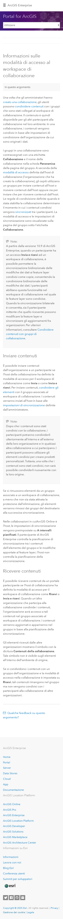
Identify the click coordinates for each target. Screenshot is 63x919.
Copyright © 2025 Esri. (15, 908)
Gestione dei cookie (14, 912)
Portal (6, 762)
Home (6, 757)
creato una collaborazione (20, 102)
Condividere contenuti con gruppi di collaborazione (30, 334)
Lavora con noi (12, 862)
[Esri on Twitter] (5, 897)
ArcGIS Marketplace (15, 837)
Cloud (7, 778)
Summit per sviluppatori (17, 879)
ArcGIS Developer (14, 826)
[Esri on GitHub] (16, 897)
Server (7, 767)
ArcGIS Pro (9, 809)
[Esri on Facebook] (11, 897)
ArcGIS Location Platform (18, 820)
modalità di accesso (16, 172)
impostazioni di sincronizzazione (24, 405)
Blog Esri (8, 868)
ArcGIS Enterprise (20, 5)
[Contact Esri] (22, 897)
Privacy (54, 908)
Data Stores (10, 773)
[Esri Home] (10, 885)
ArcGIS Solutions (13, 831)
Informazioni (10, 857)
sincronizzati (23, 212)
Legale (30, 912)
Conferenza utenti (14, 873)
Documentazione (13, 789)
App (5, 784)
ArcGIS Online (11, 804)
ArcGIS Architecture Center (19, 842)
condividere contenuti (29, 106)
